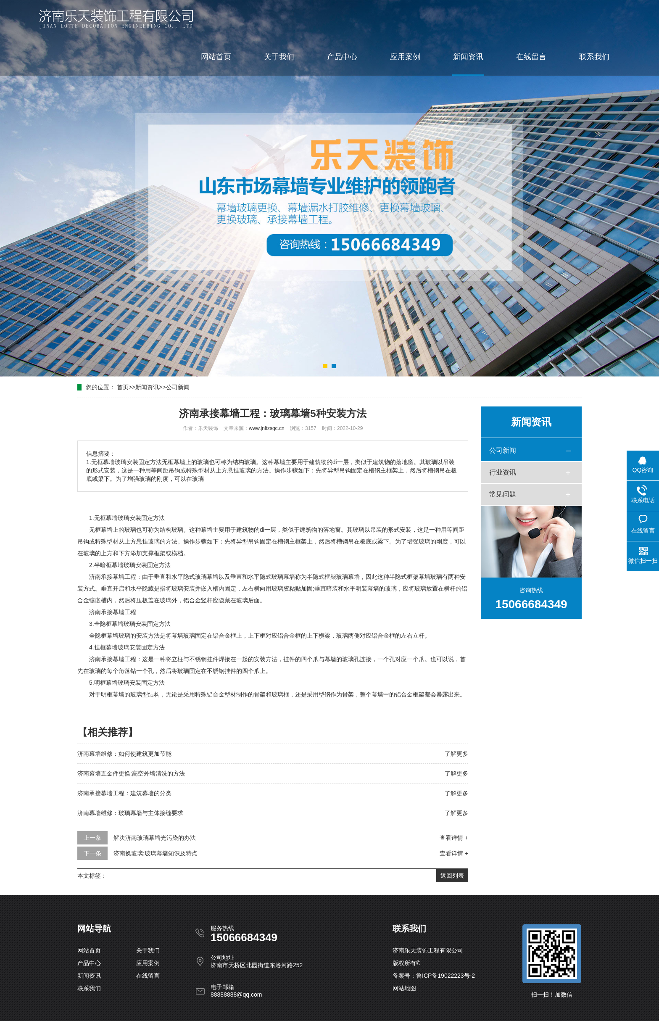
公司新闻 (178, 387)
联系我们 (594, 57)
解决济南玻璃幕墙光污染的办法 (154, 837)
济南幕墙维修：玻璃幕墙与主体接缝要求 (130, 813)
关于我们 (279, 57)
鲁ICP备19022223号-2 (445, 975)
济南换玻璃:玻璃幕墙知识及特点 (155, 853)
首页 (123, 387)
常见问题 (502, 494)
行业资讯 (502, 472)
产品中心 (342, 57)
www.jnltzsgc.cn (267, 428)
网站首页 (216, 57)
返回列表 (452, 875)
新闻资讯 (468, 57)
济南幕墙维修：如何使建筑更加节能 (124, 753)
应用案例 (405, 57)
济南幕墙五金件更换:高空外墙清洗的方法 (131, 773)
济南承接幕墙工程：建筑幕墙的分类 (124, 793)
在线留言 (531, 57)
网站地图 (404, 988)
